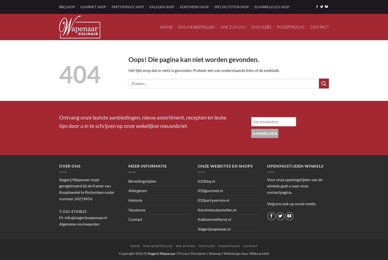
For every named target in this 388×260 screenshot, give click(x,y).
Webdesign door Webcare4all (246, 253)
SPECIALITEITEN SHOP (231, 7)
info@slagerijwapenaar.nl (86, 217)
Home (166, 27)
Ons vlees (261, 27)
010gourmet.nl (210, 190)
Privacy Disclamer (192, 253)
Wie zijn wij (233, 27)
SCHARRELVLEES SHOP (272, 7)
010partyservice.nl (213, 200)
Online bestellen (196, 27)
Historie (135, 200)
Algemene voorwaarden (79, 224)
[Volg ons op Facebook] (316, 7)
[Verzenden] (324, 83)
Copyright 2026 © (147, 253)
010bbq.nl (206, 181)
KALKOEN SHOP (161, 7)
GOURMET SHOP (93, 7)
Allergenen (137, 190)
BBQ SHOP (67, 7)
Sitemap (215, 253)
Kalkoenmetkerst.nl (214, 219)
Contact (319, 27)
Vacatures (137, 209)
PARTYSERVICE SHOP (128, 7)
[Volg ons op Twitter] (321, 7)
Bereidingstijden (142, 181)
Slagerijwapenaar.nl (214, 229)
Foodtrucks (290, 27)
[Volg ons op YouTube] (326, 7)
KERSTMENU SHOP (194, 7)
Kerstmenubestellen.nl (217, 209)
